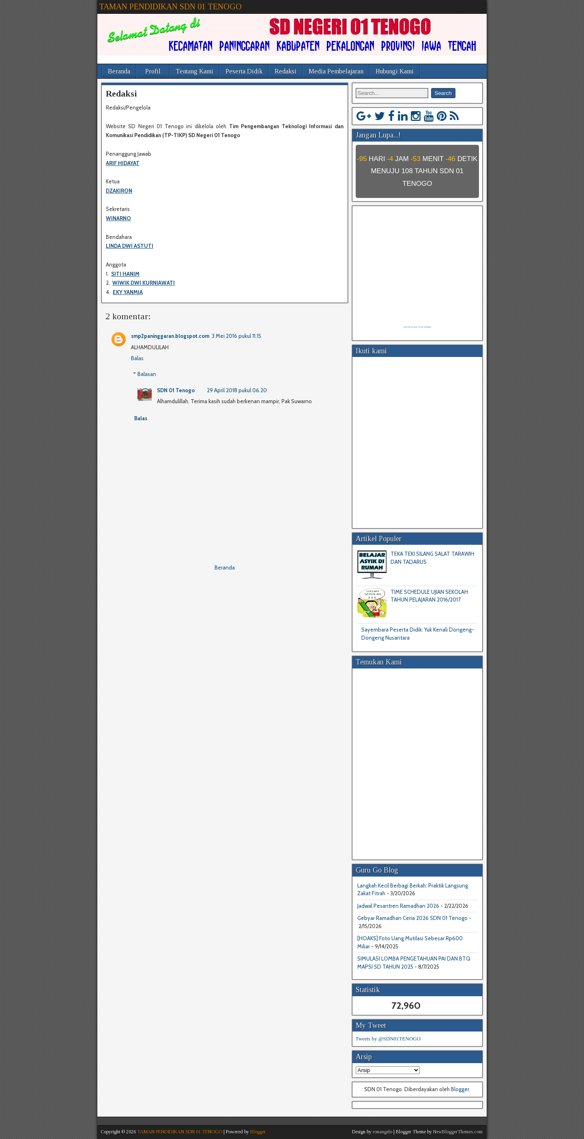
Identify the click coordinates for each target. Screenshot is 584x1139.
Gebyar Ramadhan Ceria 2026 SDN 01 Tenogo (412, 918)
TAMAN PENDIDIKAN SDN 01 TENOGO (170, 6)
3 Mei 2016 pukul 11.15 (236, 336)
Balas (137, 358)
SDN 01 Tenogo (176, 390)
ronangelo (382, 1132)
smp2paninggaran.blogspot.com (170, 336)
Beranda (119, 71)
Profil (153, 71)
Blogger (460, 1089)
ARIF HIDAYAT (123, 163)
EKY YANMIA (128, 292)
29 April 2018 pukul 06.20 (237, 390)
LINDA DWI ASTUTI (129, 246)
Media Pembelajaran (336, 71)
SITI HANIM (125, 274)
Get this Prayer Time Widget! (417, 327)
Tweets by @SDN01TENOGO (388, 1039)
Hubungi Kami (395, 71)
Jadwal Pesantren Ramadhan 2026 (398, 906)
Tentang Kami (194, 71)
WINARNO (118, 218)
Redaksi (285, 71)
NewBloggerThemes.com (458, 1132)
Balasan (146, 374)
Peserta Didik (243, 71)
